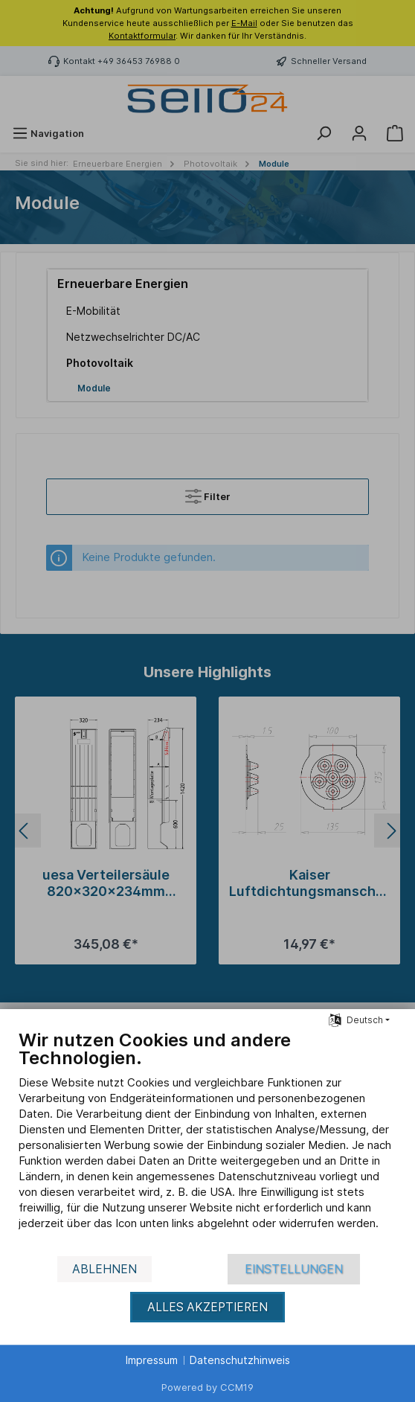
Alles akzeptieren (207, 1307)
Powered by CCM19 (207, 1387)
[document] (207, 1140)
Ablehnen (104, 1269)
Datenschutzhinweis (240, 1360)
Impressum (152, 1360)
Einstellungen (294, 1269)
